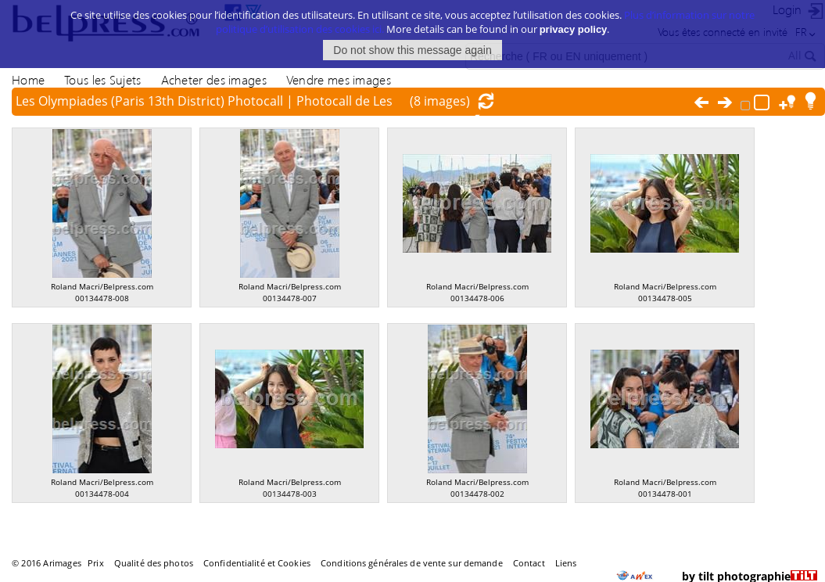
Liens (566, 563)
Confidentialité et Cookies (256, 563)
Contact (529, 563)
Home (28, 79)
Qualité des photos (153, 563)
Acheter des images (214, 79)
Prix (95, 563)
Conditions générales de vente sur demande (412, 563)
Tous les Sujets (102, 79)
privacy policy (574, 28)
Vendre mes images (338, 79)
